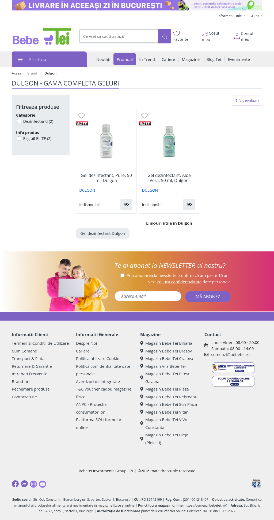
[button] (126, 204)
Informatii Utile (230, 15)
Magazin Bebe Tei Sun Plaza (168, 404)
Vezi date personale (189, 281)
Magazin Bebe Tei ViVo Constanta (163, 423)
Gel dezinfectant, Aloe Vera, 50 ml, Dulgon (169, 178)
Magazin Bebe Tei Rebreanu (168, 396)
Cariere (83, 351)
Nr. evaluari (247, 100)
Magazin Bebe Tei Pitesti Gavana (165, 377)
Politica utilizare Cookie (97, 358)
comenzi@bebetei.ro (230, 354)
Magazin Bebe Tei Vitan (164, 412)
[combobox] (118, 36)
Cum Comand (24, 351)
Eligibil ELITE (37, 138)
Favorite (180, 36)
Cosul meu (210, 35)
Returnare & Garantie (32, 366)
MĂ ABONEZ (208, 297)
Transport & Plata (28, 358)
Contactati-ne (24, 396)
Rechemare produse (31, 389)
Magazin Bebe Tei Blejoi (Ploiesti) (164, 438)
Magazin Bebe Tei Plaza (164, 389)
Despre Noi (86, 343)
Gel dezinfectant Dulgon (102, 233)
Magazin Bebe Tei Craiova (166, 358)
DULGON (87, 190)
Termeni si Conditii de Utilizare (40, 343)
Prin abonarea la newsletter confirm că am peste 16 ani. (179, 275)
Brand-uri (20, 381)
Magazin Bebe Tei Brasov (166, 351)
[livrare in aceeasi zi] (137, 5)
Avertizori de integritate (98, 381)
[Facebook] (15, 483)
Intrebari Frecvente (29, 373)
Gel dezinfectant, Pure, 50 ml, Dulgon (106, 178)
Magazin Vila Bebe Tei (163, 366)
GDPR (255, 15)
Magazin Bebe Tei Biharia (166, 343)
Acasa (16, 73)
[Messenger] (24, 483)
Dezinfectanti (37, 121)
